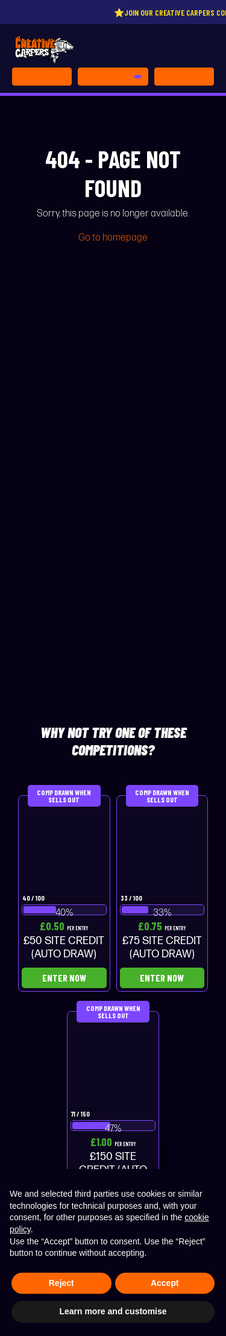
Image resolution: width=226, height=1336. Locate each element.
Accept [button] (165, 1283)
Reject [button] (61, 1283)
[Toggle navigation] (184, 77)
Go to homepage (113, 238)
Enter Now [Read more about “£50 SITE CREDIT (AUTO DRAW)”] (64, 977)
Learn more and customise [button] (112, 1311)
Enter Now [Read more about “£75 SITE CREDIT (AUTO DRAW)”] (162, 977)
